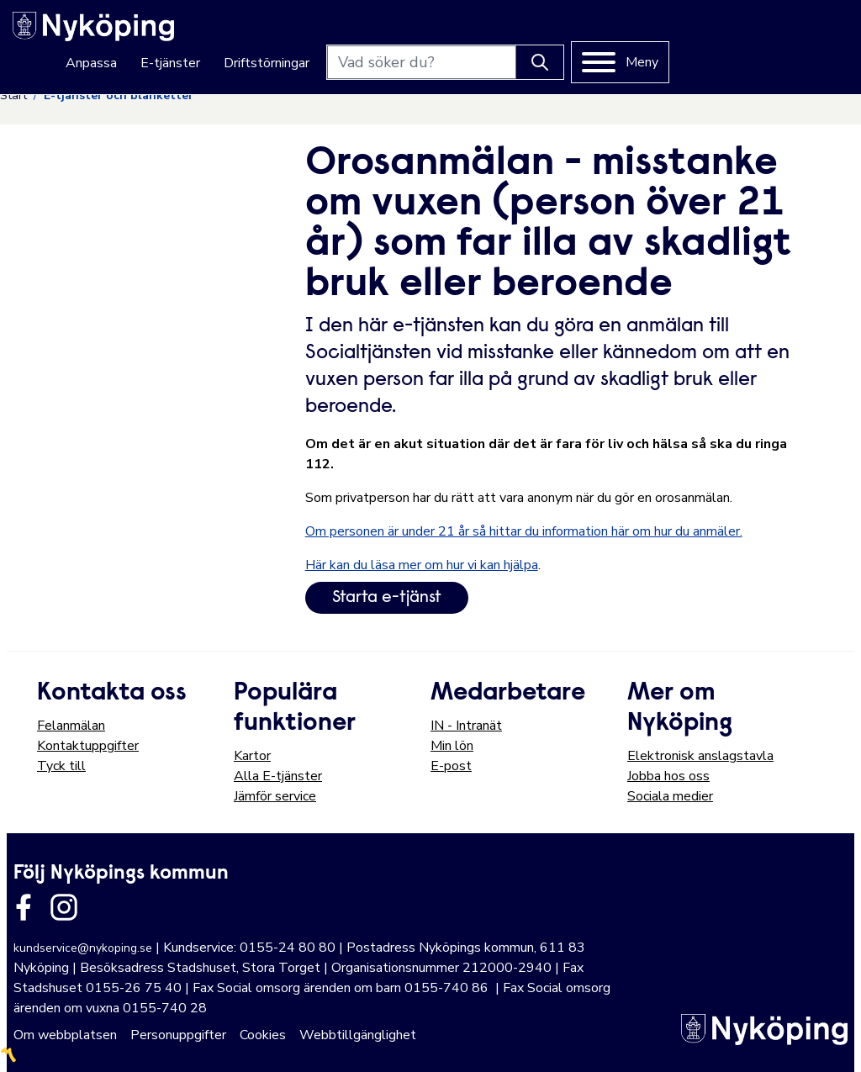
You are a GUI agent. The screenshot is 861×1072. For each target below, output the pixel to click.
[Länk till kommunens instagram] (64, 907)
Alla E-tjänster (278, 776)
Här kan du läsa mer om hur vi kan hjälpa (421, 565)
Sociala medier (670, 796)
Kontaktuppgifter (88, 746)
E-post (451, 766)
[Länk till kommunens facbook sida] (23, 907)
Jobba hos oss (668, 776)
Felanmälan (71, 725)
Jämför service (275, 796)
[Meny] (798, 34)
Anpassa (269, 35)
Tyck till (61, 766)
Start (13, 95)
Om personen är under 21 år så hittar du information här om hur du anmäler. (523, 531)
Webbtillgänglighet (357, 1035)
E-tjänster (348, 35)
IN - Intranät (466, 725)
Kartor (252, 756)
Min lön (451, 746)
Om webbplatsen (65, 1035)
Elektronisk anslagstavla (700, 756)
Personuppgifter (178, 1035)
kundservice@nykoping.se (82, 948)
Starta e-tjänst (386, 597)
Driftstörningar (445, 35)
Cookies (263, 1035)
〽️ (8, 1055)
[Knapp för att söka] (718, 34)
